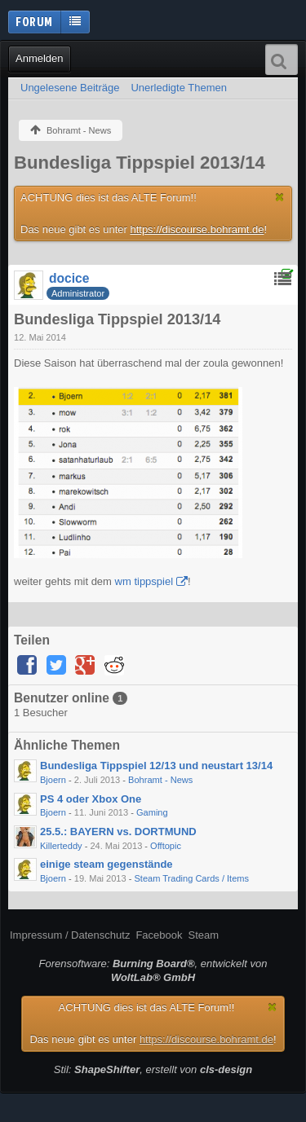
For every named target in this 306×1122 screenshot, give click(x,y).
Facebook (158, 935)
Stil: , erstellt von (153, 1069)
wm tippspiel (144, 581)
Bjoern (53, 780)
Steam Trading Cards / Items (191, 878)
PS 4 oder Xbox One (90, 799)
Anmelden (40, 58)
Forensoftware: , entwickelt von (153, 970)
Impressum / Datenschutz (70, 935)
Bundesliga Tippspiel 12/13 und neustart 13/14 (156, 765)
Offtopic (165, 846)
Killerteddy (61, 846)
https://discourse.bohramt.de (197, 229)
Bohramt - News (160, 780)
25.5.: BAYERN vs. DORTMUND (118, 831)
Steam (203, 935)
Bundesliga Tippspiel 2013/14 (139, 162)
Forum (34, 21)
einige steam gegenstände (106, 864)
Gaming (152, 812)
